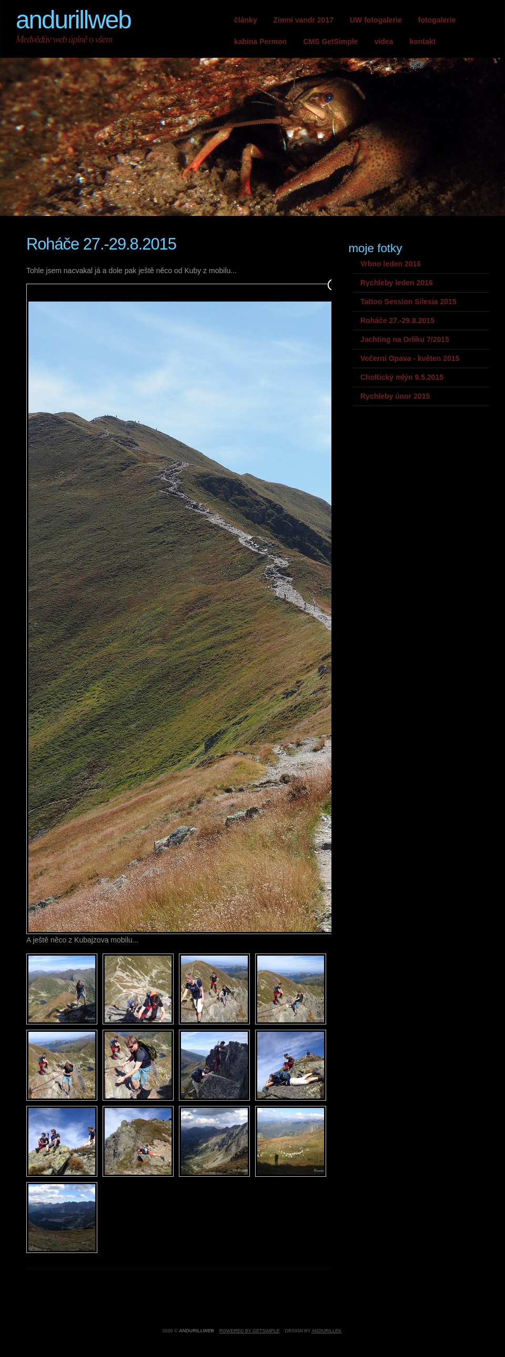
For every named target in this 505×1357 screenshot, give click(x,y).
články (245, 20)
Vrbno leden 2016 (390, 264)
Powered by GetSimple (249, 1330)
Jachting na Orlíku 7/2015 (404, 339)
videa (384, 41)
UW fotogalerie (376, 20)
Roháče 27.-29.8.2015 (397, 320)
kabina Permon (260, 41)
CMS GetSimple (330, 41)
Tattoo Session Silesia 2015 (408, 301)
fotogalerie (437, 20)
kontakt (422, 41)
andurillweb (73, 20)
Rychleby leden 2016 (396, 282)
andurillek (326, 1330)
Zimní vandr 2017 (304, 20)
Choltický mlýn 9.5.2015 (401, 377)
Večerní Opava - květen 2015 (409, 358)
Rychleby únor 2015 (395, 396)
